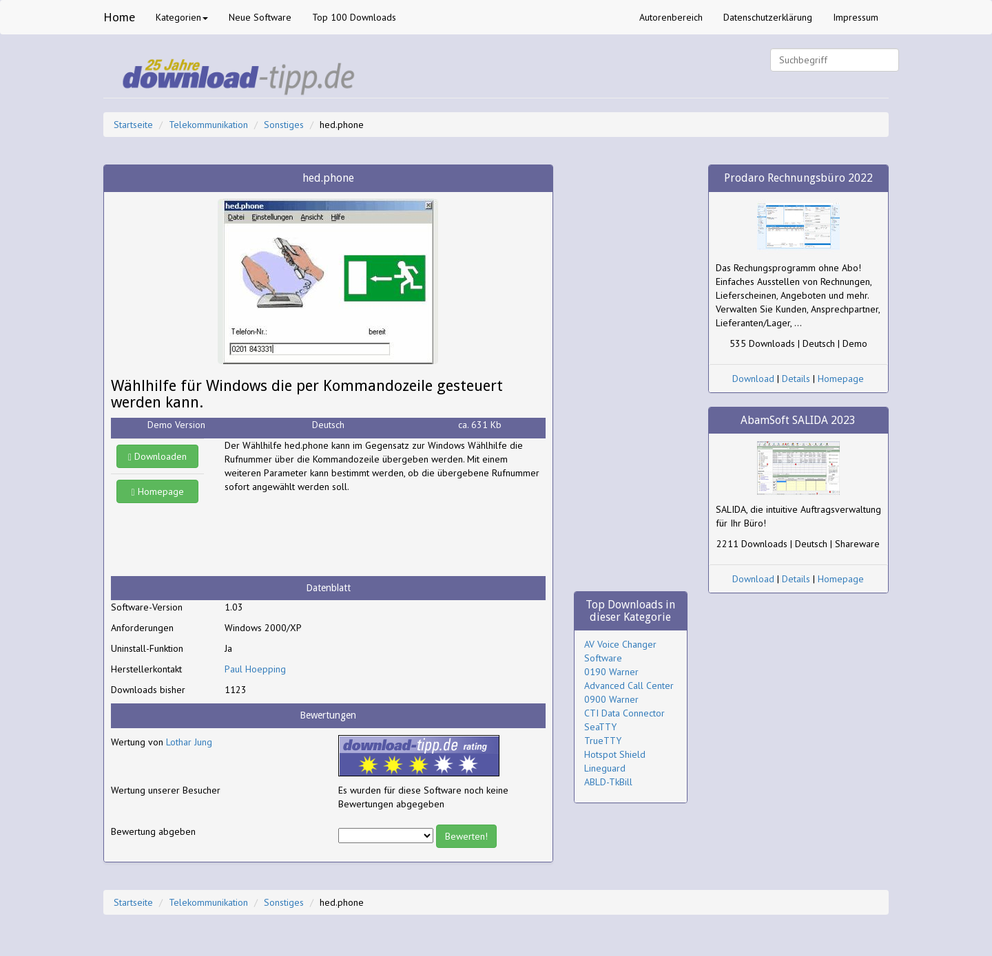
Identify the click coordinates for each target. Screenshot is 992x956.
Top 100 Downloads (354, 17)
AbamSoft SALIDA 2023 (798, 420)
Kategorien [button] (182, 17)
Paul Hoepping (255, 669)
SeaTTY (600, 727)
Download (753, 378)
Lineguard (605, 768)
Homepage (158, 491)
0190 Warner (611, 672)
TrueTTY (602, 740)
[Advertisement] (335, 534)
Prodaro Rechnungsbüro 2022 (798, 177)
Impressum (855, 17)
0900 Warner (611, 699)
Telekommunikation (208, 124)
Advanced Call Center (629, 685)
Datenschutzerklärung (767, 17)
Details (796, 378)
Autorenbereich (671, 17)
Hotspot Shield (614, 754)
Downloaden (157, 456)
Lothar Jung (189, 742)
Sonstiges (284, 124)
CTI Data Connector (624, 713)
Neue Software (260, 17)
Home (119, 17)
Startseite (133, 124)
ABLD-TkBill (608, 782)
